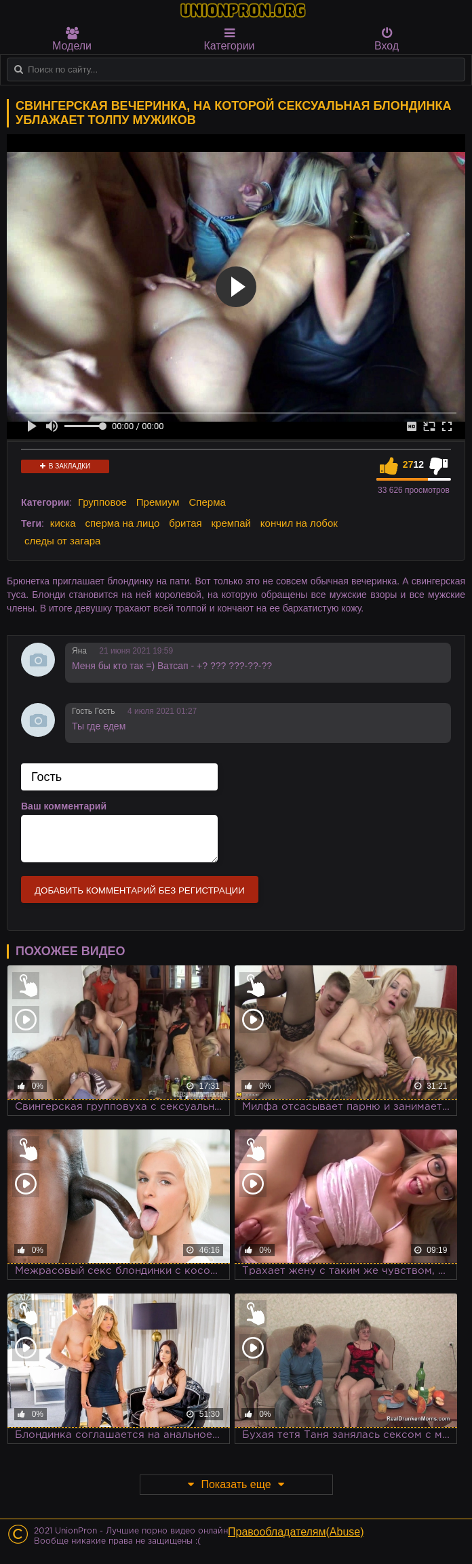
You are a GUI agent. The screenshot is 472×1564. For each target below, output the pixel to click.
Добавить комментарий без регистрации (140, 890)
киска (63, 523)
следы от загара (62, 540)
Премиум (158, 502)
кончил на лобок (299, 523)
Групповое (102, 502)
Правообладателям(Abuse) (296, 1532)
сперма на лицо (122, 523)
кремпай (231, 523)
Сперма (207, 502)
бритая (185, 523)
